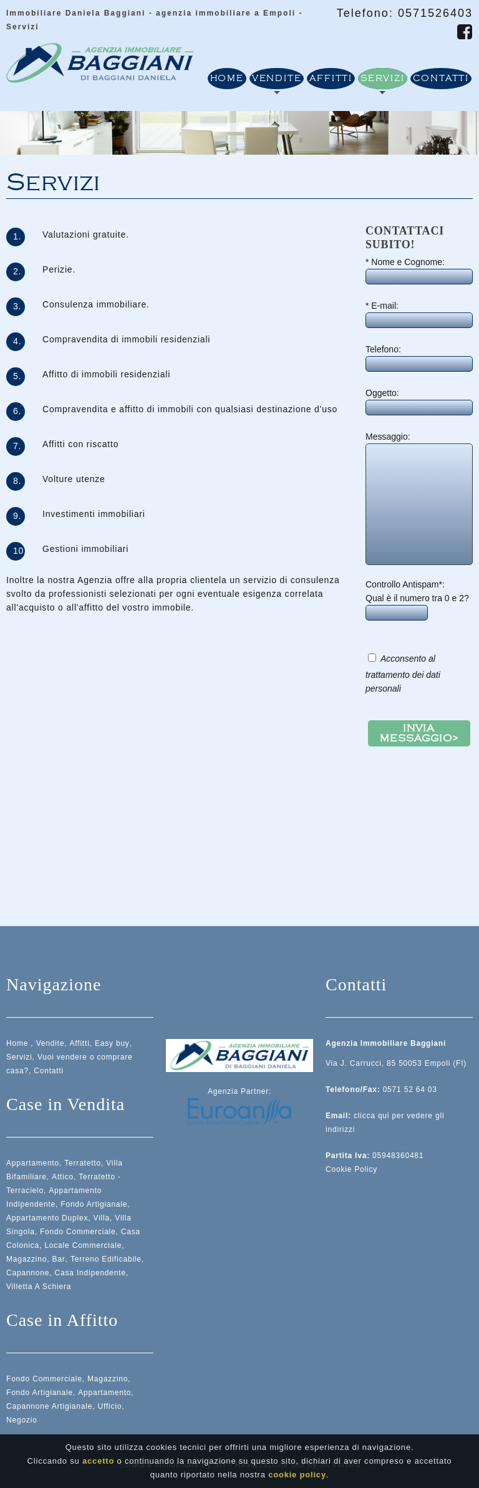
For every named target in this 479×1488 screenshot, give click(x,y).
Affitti (330, 79)
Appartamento (32, 1163)
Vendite (277, 79)
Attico (63, 1176)
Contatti (441, 79)
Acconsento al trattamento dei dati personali (402, 673)
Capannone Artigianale (49, 1406)
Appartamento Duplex (47, 1218)
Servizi (382, 79)
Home (227, 79)
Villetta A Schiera (38, 1286)
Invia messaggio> (419, 733)
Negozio (21, 1420)
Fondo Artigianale (93, 1204)
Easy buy (112, 1043)
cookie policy (297, 1474)
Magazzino (26, 1259)
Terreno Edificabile (106, 1259)
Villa (102, 1218)
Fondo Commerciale (78, 1231)
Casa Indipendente (90, 1272)
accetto (98, 1461)
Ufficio (110, 1406)
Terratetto (82, 1163)
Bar (58, 1259)
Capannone (27, 1272)
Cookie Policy (351, 1169)
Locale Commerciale (83, 1245)
